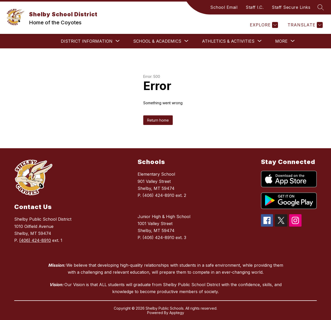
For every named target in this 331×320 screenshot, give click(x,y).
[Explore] (263, 25)
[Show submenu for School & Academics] (157, 41)
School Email (223, 7)
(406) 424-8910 (35, 240)
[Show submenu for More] (281, 41)
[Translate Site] (304, 25)
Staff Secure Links (291, 7)
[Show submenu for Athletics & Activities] (228, 41)
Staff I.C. (255, 7)
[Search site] (321, 7)
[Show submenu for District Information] (86, 41)
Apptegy (176, 312)
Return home (158, 120)
